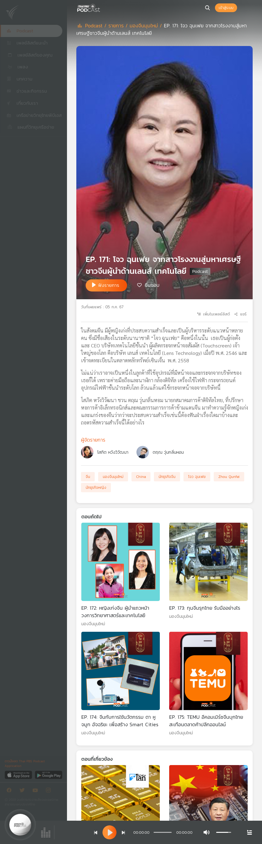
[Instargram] (50, 791)
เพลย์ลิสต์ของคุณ (30, 54)
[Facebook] (11, 791)
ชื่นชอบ (152, 285)
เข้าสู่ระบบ (226, 8)
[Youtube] (37, 791)
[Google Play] (48, 774)
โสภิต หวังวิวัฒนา (112, 452)
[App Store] (19, 774)
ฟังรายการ (108, 285)
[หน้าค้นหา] (207, 7)
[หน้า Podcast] (101, 7)
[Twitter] (24, 791)
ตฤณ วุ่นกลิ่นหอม (168, 452)
